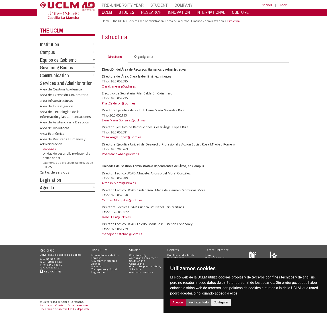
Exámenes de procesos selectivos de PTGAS (68, 165)
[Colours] (273, 256)
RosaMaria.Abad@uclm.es (120, 154)
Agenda (47, 187)
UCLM (107, 12)
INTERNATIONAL (210, 12)
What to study (137, 255)
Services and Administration (66, 83)
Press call (97, 266)
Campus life (136, 263)
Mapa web (83, 309)
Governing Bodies (56, 67)
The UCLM (51, 30)
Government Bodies (104, 260)
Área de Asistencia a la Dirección (64, 122)
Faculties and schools (180, 255)
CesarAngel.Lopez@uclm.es (121, 137)
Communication (54, 75)
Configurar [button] (221, 302)
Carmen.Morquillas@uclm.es (122, 200)
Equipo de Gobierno (58, 60)
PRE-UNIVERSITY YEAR (123, 5)
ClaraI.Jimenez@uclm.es (119, 86)
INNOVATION (179, 12)
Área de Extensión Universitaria (64, 94)
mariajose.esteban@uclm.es (122, 234)
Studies (134, 250)
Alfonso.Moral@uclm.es (119, 183)
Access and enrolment (143, 258)
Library (209, 255)
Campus (47, 52)
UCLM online (137, 260)
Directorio (115, 57)
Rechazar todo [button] (198, 302)
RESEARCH (151, 12)
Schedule (135, 269)
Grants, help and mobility (145, 266)
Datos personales (77, 305)
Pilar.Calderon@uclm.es (118, 103)
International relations (105, 255)
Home (106, 21)
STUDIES (126, 12)
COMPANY (183, 5)
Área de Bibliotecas (54, 127)
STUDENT (159, 5)
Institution (49, 44)
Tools (283, 5)
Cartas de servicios (54, 172)
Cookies (60, 305)
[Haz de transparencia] (253, 256)
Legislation (50, 180)
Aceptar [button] (178, 302)
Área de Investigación (56, 106)
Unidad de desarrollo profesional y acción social (66, 155)
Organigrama (143, 56)
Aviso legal (46, 305)
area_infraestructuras (56, 100)
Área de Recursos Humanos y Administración (195, 21)
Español (266, 5)
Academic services (141, 272)
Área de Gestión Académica (61, 89)
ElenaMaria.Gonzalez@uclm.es (124, 120)
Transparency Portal (104, 269)
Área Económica (52, 133)
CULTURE (240, 12)
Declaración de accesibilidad (57, 309)
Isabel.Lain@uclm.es (116, 217)
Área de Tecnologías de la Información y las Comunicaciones (65, 114)
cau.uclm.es (51, 271)
